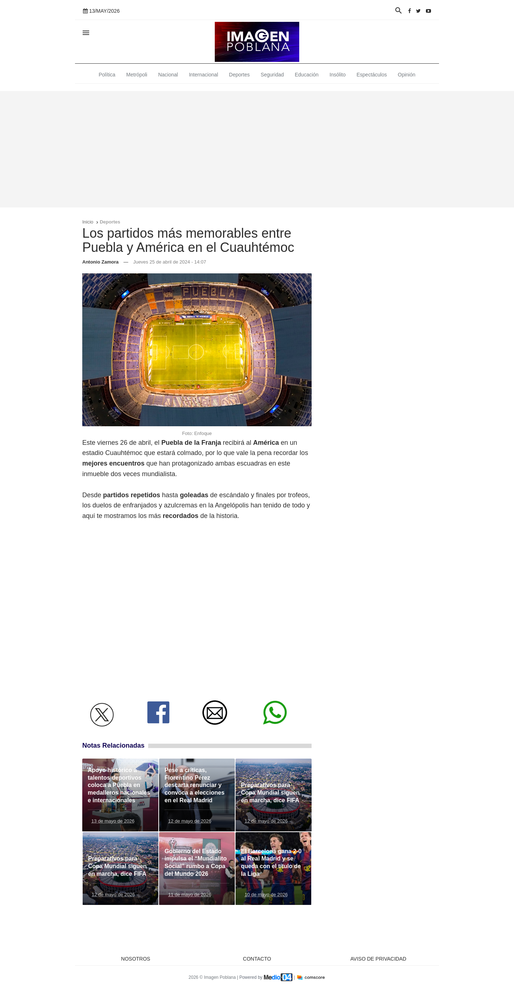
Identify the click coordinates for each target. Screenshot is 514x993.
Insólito (337, 75)
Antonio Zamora (100, 262)
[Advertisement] (257, 149)
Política (107, 75)
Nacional (168, 75)
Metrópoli (136, 75)
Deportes (239, 75)
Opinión (406, 75)
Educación (307, 75)
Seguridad (272, 75)
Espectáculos (372, 75)
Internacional (203, 75)
